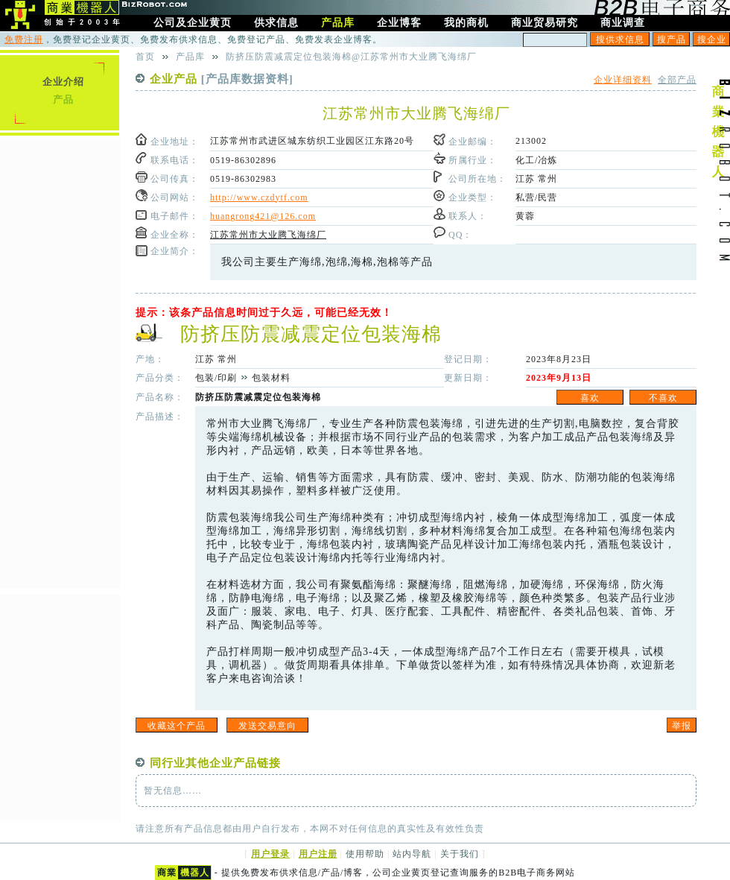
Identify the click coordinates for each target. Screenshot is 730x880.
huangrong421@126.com (263, 216)
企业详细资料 (623, 80)
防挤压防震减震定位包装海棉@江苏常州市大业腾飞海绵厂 (351, 56)
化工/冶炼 (536, 160)
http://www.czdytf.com (259, 197)
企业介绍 (63, 81)
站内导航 (412, 854)
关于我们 (459, 854)
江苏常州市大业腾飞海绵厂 (268, 235)
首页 (145, 56)
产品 (63, 99)
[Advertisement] (59, 361)
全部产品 (677, 80)
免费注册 (23, 39)
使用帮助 (365, 854)
